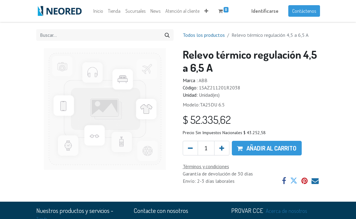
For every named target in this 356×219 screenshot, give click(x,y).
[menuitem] (98, 11)
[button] (206, 11)
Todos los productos (204, 35)
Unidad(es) (209, 95)
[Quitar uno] (190, 148)
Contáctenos (304, 11)
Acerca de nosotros (286, 210)
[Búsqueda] (167, 35)
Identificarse (265, 11)
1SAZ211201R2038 (219, 88)
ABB (203, 80)
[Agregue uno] (221, 148)
